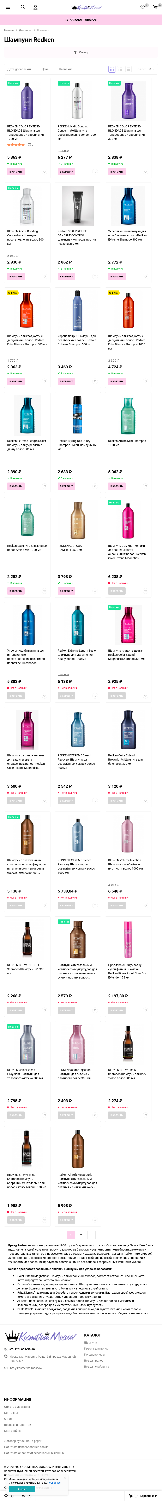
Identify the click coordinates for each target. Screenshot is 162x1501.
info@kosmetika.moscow (23, 1368)
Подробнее (53, 1482)
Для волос (25, 30)
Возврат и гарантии (17, 1424)
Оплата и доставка (17, 1406)
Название (65, 69)
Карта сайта (12, 1430)
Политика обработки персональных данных (34, 1452)
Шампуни (43, 30)
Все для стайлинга (96, 1366)
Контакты (11, 1412)
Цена (45, 69)
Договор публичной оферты (23, 1440)
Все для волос (93, 1360)
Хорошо (22, 1489)
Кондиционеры (94, 1354)
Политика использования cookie (26, 1446)
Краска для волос (96, 1348)
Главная (9, 30)
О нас (8, 1418)
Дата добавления (19, 69)
